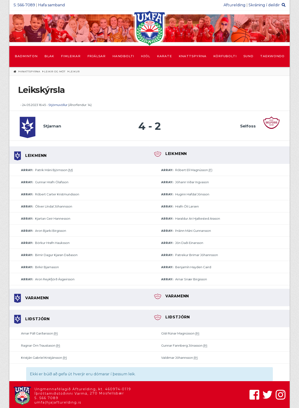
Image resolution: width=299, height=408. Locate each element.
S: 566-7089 (24, 5)
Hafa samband (51, 5)
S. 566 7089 (46, 398)
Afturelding (235, 5)
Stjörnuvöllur (58, 105)
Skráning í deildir (264, 5)
